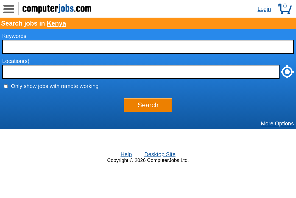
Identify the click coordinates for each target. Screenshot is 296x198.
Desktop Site (159, 154)
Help (126, 154)
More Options (277, 123)
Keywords (14, 36)
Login (264, 9)
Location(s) (15, 61)
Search (148, 105)
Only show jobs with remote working (55, 86)
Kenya (56, 23)
